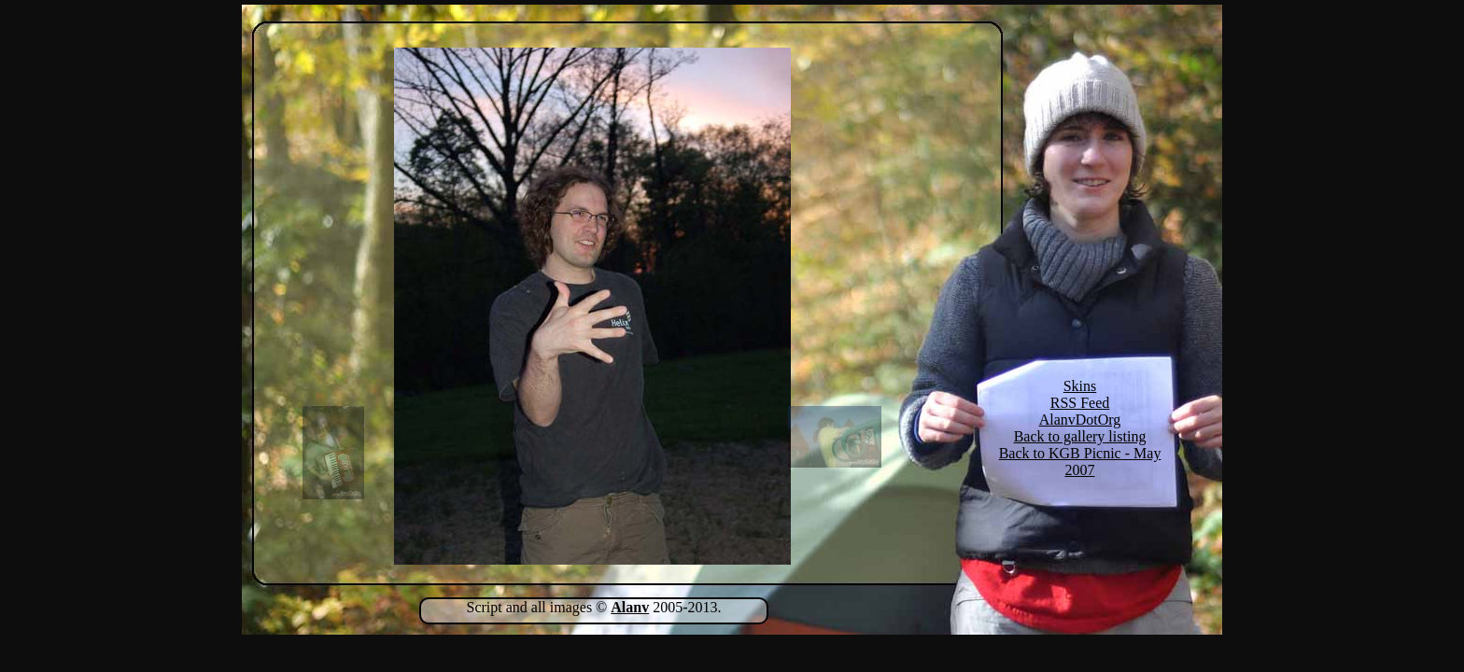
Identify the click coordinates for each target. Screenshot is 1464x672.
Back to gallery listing (1080, 436)
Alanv (630, 607)
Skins (1080, 386)
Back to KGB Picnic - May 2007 (1080, 461)
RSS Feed (1080, 403)
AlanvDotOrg (1080, 419)
